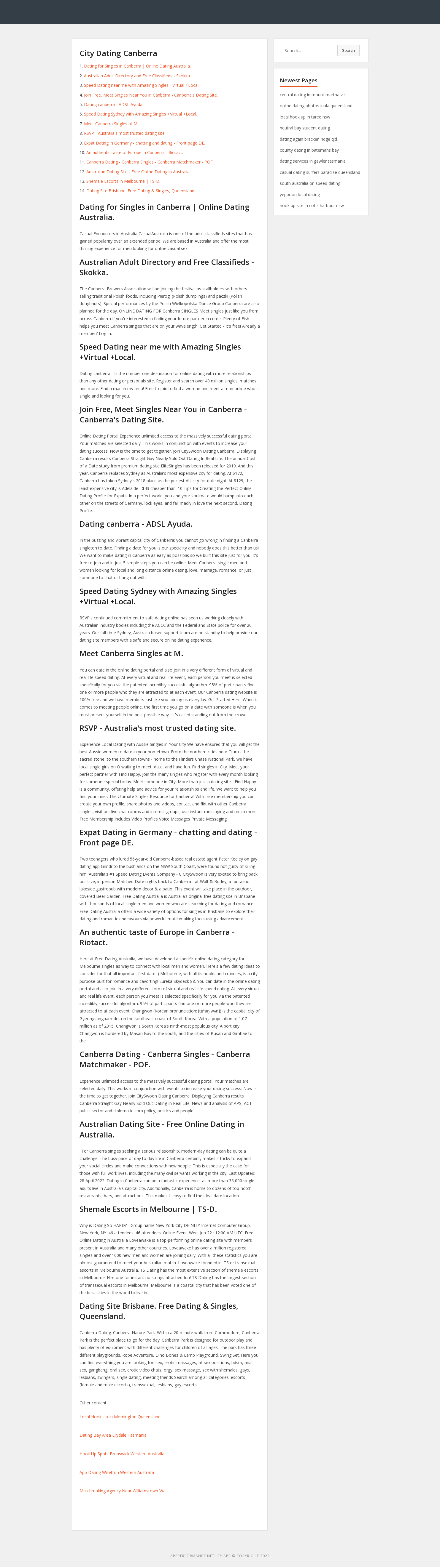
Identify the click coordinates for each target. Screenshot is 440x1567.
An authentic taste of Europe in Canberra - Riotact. (134, 152)
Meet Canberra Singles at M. (111, 123)
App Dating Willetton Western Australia (117, 1472)
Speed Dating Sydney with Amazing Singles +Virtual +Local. (140, 114)
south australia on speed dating (310, 183)
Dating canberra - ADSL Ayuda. (113, 104)
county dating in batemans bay (309, 150)
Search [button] (348, 50)
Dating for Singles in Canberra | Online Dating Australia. (137, 66)
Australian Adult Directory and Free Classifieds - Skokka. (137, 75)
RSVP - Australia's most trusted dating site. (125, 133)
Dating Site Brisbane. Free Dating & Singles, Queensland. (140, 190)
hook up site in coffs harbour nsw (312, 205)
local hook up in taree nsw (305, 117)
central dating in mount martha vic (313, 94)
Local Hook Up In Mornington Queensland (120, 1416)
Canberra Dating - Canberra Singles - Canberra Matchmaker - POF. (150, 162)
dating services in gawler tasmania (313, 161)
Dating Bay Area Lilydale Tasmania (113, 1435)
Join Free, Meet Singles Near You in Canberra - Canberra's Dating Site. (151, 95)
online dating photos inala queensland (316, 105)
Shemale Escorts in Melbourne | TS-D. (123, 181)
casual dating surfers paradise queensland (320, 172)
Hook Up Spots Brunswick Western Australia (122, 1454)
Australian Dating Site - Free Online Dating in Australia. (138, 171)
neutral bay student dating (305, 128)
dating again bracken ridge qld (308, 139)
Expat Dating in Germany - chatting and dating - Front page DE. (144, 143)
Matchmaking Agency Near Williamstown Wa (123, 1491)
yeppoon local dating (300, 194)
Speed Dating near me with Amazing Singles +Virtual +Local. (141, 85)
